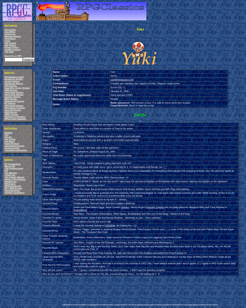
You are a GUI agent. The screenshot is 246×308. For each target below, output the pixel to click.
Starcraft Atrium (12, 190)
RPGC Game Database (15, 119)
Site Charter (10, 43)
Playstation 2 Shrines (15, 108)
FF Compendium (13, 164)
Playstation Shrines (14, 106)
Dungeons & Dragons (15, 117)
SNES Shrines (11, 114)
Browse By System (14, 79)
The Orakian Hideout (14, 177)
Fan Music (10, 141)
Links (7, 41)
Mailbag (8, 133)
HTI (6, 171)
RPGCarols (10, 184)
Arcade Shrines (12, 81)
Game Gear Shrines (14, 94)
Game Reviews (12, 144)
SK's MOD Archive (13, 188)
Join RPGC (10, 32)
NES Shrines (11, 99)
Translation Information (16, 150)
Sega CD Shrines (13, 110)
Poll (7, 135)
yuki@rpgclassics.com (122, 79)
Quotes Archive (12, 148)
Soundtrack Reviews (14, 146)
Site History (10, 45)
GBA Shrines (11, 90)
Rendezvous (11, 182)
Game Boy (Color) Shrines (17, 88)
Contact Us (10, 34)
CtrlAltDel (110, 225)
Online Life (10, 175)
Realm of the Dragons (15, 179)
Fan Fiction (10, 139)
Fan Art (8, 137)
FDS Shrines (11, 86)
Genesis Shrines (13, 97)
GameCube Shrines (14, 92)
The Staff (9, 52)
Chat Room (10, 38)
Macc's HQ (10, 166)
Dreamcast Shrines (14, 83)
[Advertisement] (129, 287)
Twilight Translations (15, 193)
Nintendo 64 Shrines (14, 101)
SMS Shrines (11, 112)
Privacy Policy (12, 47)
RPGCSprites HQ (13, 186)
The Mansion (11, 173)
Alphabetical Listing (14, 77)
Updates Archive (13, 49)
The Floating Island (14, 168)
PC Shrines (10, 103)
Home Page (10, 30)
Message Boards (13, 36)
